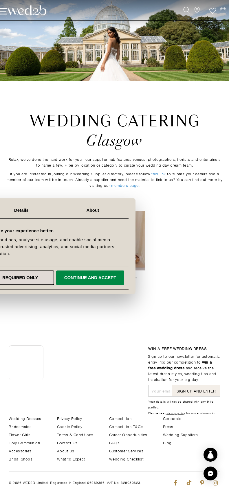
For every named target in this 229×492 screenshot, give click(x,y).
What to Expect (71, 458)
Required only (113, 277)
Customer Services (126, 450)
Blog (167, 442)
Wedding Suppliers (180, 434)
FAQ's (114, 442)
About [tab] (184, 210)
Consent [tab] (44, 210)
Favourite (204, 16)
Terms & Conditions (75, 434)
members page (125, 185)
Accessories (20, 450)
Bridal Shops (20, 458)
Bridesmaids (20, 426)
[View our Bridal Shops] (191, 16)
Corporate (172, 418)
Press (168, 426)
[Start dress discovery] (210, 455)
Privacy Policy (69, 418)
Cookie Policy (70, 426)
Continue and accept (182, 277)
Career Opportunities (128, 434)
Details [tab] (114, 210)
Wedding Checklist (126, 458)
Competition (120, 418)
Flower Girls (19, 434)
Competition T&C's (126, 426)
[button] (210, 473)
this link (158, 173)
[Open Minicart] (217, 16)
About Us (65, 450)
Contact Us (67, 442)
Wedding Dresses (25, 418)
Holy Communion (24, 442)
